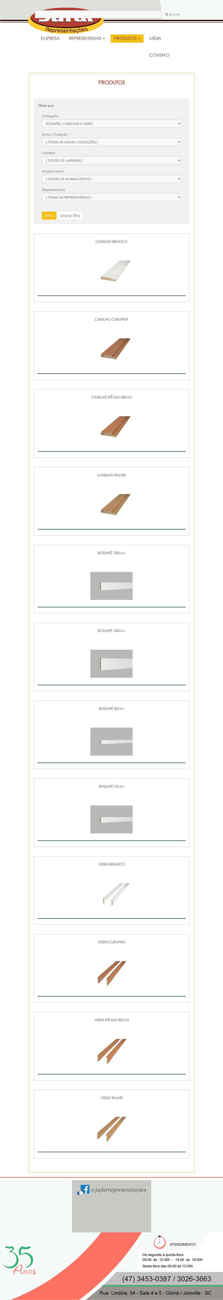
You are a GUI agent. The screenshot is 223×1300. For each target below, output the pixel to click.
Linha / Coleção (55, 134)
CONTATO (159, 55)
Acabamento (53, 171)
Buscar (172, 14)
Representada (53, 189)
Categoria (50, 116)
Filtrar (49, 215)
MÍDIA (155, 38)
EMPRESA (50, 38)
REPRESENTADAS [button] (87, 38)
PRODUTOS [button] (127, 38)
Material (48, 153)
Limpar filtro (70, 215)
